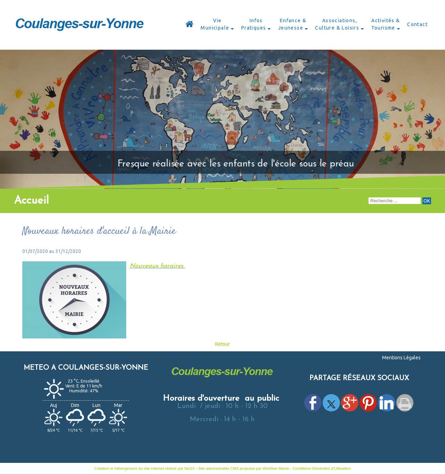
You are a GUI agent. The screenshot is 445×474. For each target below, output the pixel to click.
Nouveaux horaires (157, 266)
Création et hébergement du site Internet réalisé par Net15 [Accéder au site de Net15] (144, 468)
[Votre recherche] (395, 200)
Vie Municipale (215, 24)
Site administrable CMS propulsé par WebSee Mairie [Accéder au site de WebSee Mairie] (243, 468)
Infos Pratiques (253, 24)
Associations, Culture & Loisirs (337, 24)
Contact (417, 24)
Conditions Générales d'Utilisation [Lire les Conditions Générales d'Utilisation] (322, 468)
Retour (222, 344)
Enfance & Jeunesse (292, 24)
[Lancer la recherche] (426, 200)
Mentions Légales (401, 357)
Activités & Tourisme (385, 24)
